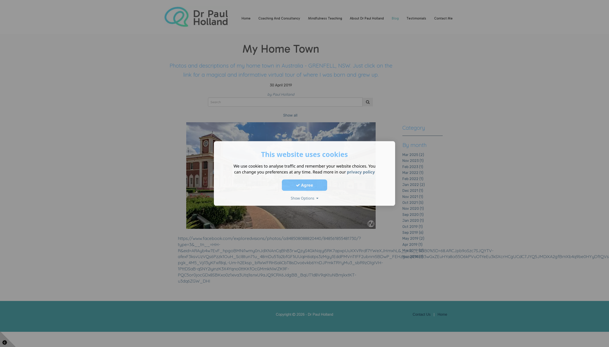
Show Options (304, 198)
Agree (304, 185)
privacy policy (361, 172)
